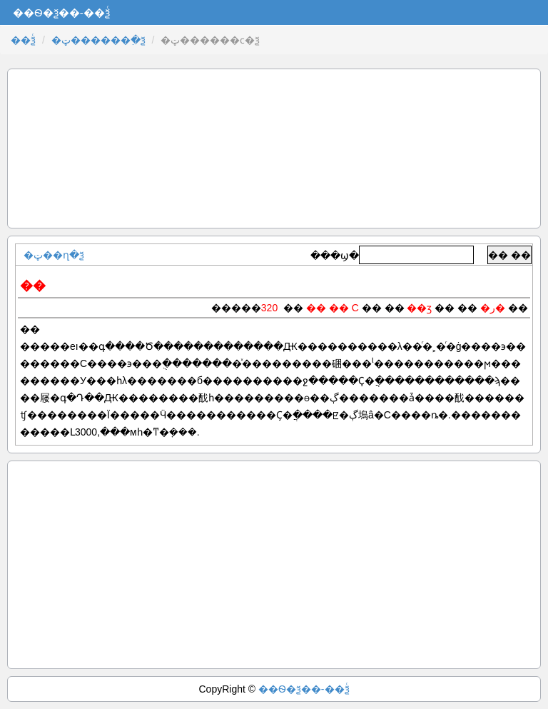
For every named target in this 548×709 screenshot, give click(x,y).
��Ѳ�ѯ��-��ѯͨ (304, 689)
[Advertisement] (274, 148)
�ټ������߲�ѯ (98, 40)
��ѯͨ (23, 40)
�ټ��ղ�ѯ (54, 255)
